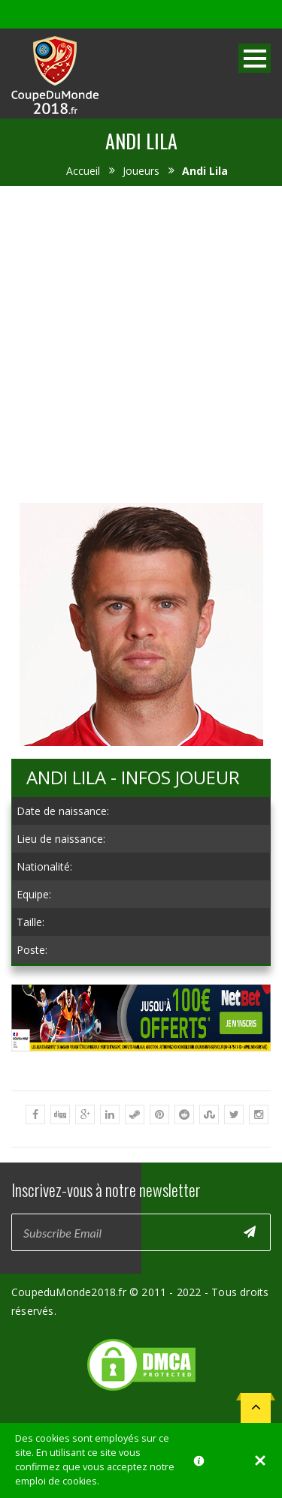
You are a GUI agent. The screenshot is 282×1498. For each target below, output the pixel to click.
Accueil (83, 171)
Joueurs (141, 171)
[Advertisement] (141, 342)
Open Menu (254, 58)
